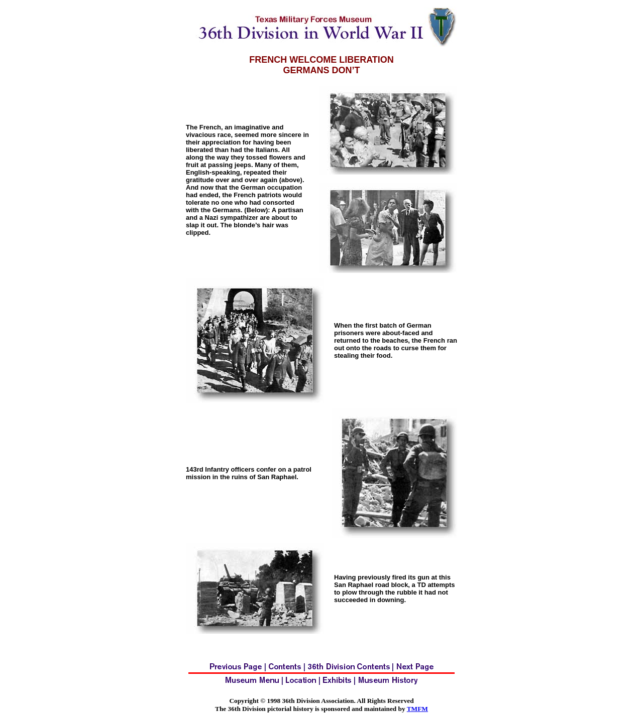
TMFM (417, 708)
